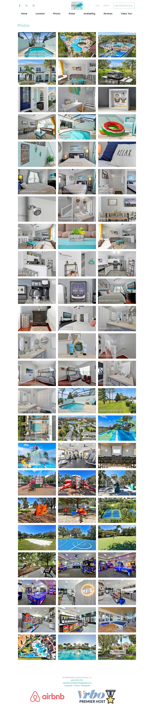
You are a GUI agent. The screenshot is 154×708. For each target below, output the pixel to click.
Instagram (85, 685)
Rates (72, 13)
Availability (89, 13)
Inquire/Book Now (124, 6)
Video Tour (126, 13)
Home (24, 13)
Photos (56, 13)
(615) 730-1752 (77, 680)
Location (40, 13)
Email (106, 5)
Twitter (77, 685)
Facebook (68, 685)
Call (97, 5)
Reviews (108, 13)
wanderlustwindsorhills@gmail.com (77, 683)
